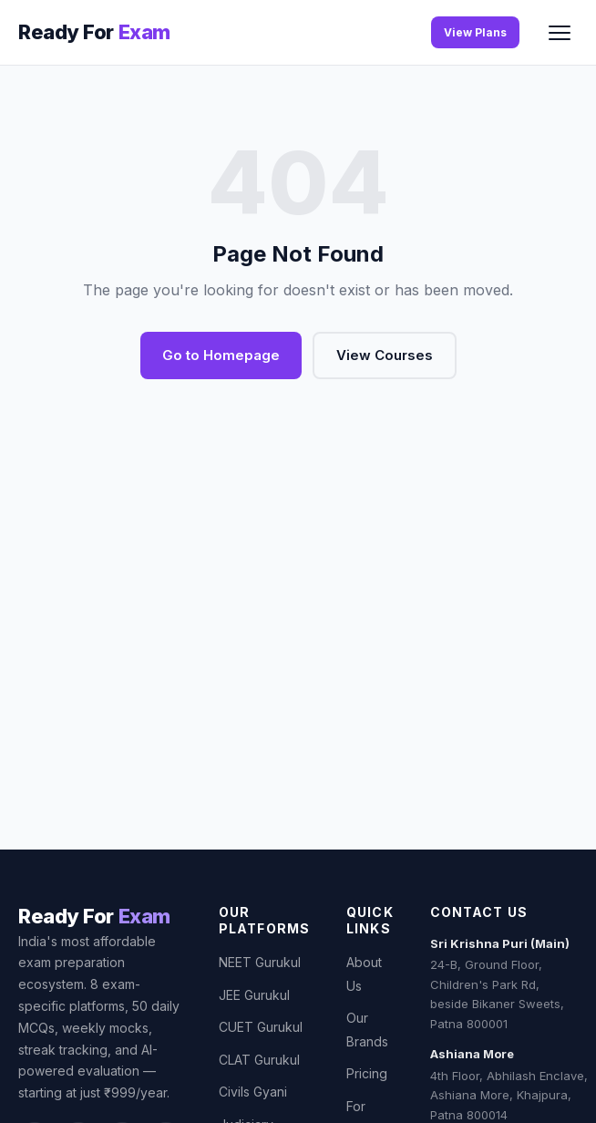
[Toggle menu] (559, 33)
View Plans (475, 32)
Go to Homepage (221, 355)
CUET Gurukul (261, 1027)
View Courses (384, 355)
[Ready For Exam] (94, 32)
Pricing (366, 1073)
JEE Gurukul (254, 995)
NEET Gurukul (260, 962)
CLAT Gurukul (259, 1059)
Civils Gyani (253, 1091)
